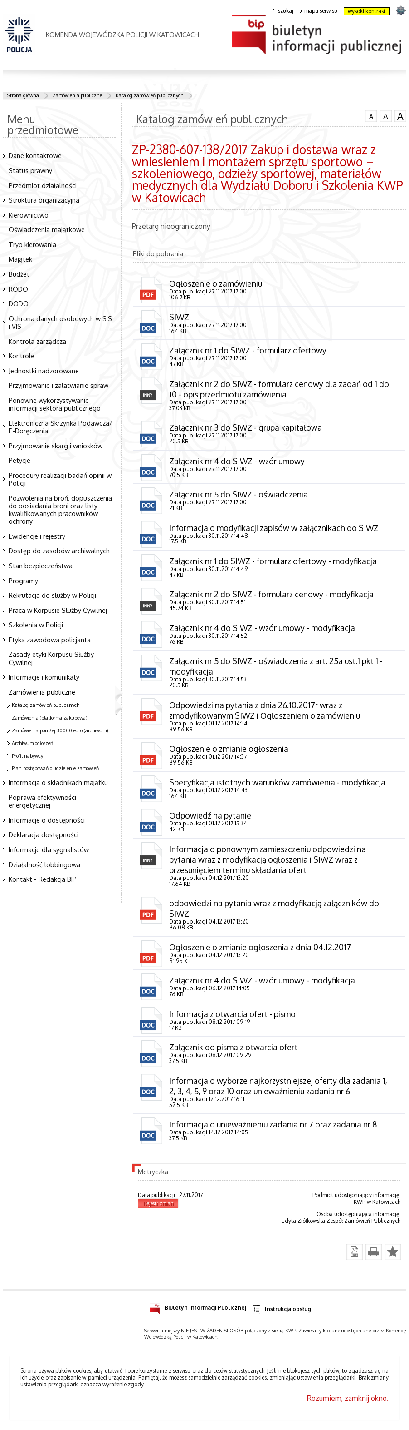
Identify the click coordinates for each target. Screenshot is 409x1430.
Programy (23, 580)
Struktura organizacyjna (44, 200)
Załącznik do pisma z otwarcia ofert (233, 1051)
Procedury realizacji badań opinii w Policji (60, 479)
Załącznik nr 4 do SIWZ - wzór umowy (237, 462)
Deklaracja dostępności (43, 834)
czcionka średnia (385, 115)
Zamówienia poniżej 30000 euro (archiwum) (60, 730)
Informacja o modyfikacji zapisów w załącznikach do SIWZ (274, 529)
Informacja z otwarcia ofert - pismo (232, 1018)
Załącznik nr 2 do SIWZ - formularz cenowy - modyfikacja (271, 596)
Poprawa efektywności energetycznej (42, 801)
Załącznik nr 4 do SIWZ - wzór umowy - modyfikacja (262, 630)
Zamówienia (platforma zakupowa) (50, 718)
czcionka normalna (371, 115)
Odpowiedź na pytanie (210, 818)
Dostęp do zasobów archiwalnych (59, 550)
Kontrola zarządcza (37, 341)
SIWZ (179, 317)
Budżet (19, 274)
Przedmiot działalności (43, 185)
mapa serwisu (318, 11)
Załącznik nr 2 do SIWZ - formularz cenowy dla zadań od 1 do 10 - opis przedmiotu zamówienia (279, 389)
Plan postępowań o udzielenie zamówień (55, 768)
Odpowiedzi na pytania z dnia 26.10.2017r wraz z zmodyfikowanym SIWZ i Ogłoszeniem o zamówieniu (264, 712)
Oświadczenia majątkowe (47, 229)
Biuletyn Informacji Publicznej (198, 1310)
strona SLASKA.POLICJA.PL (400, 10)
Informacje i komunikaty (44, 677)
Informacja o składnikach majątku (58, 782)
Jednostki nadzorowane (44, 371)
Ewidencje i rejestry (37, 536)
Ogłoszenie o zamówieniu (215, 283)
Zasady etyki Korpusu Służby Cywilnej (51, 658)
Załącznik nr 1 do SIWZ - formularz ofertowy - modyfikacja (273, 562)
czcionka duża (400, 116)
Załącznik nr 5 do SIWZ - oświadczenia (238, 495)
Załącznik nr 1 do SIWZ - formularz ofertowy (248, 351)
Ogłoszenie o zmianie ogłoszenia (228, 751)
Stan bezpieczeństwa (41, 565)
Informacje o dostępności (47, 820)
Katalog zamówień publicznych (149, 95)
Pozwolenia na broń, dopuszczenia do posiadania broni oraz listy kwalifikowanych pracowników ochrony (60, 510)
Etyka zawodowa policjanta (50, 640)
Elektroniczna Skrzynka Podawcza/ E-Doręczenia (60, 427)
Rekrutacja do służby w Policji (52, 595)
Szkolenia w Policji (36, 625)
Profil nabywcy (27, 756)
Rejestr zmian (158, 1208)
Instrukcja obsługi (282, 1314)
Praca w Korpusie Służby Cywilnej (58, 610)
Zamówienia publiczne (77, 95)
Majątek (20, 259)
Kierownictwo (29, 215)
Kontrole (21, 356)
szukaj (283, 11)
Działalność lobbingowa (44, 864)
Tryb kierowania (32, 244)
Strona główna (23, 95)
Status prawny (30, 170)
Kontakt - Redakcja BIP (43, 879)
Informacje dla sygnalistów (49, 849)
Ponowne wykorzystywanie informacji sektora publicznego (55, 404)
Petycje (19, 460)
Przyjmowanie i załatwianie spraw (58, 385)
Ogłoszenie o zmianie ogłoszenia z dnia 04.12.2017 (260, 950)
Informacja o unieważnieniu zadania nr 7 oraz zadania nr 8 (273, 1129)
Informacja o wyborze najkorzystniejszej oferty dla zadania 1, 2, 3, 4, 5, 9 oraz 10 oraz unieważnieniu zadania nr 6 (278, 1090)
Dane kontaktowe (35, 155)
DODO (19, 303)
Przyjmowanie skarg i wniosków (55, 446)
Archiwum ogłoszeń (32, 743)
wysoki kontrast (366, 11)
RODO (18, 289)
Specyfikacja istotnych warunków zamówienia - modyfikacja (277, 785)
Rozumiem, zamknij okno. (348, 1402)
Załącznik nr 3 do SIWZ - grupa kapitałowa (245, 428)
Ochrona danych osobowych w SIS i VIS (60, 322)
